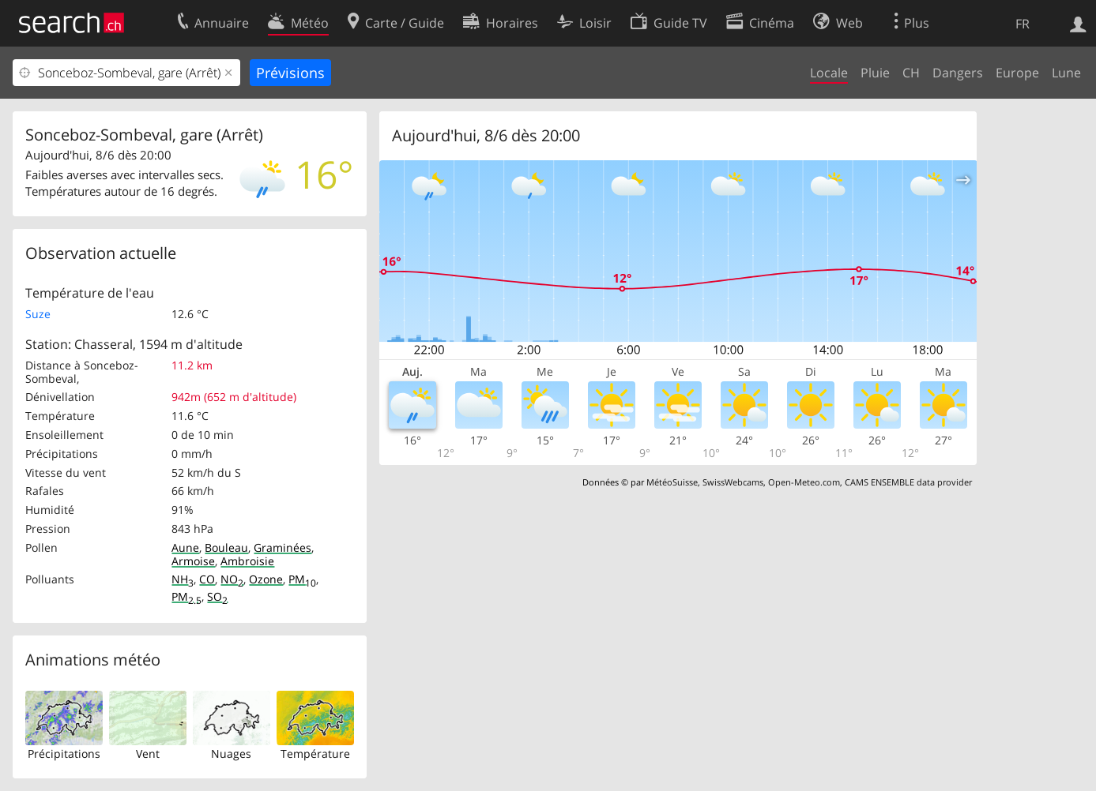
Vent (148, 753)
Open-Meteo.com (804, 482)
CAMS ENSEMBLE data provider (908, 482)
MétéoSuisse (672, 482)
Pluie (875, 72)
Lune (1066, 72)
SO (217, 596)
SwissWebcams (732, 482)
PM (302, 579)
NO (231, 579)
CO (207, 579)
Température (315, 753)
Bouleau (226, 547)
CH (911, 72)
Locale (829, 72)
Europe (1017, 72)
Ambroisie (247, 560)
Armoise (193, 560)
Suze (38, 313)
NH (182, 579)
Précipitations (64, 753)
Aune (185, 547)
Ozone (266, 579)
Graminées (282, 547)
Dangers (957, 72)
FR (1022, 23)
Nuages (231, 753)
